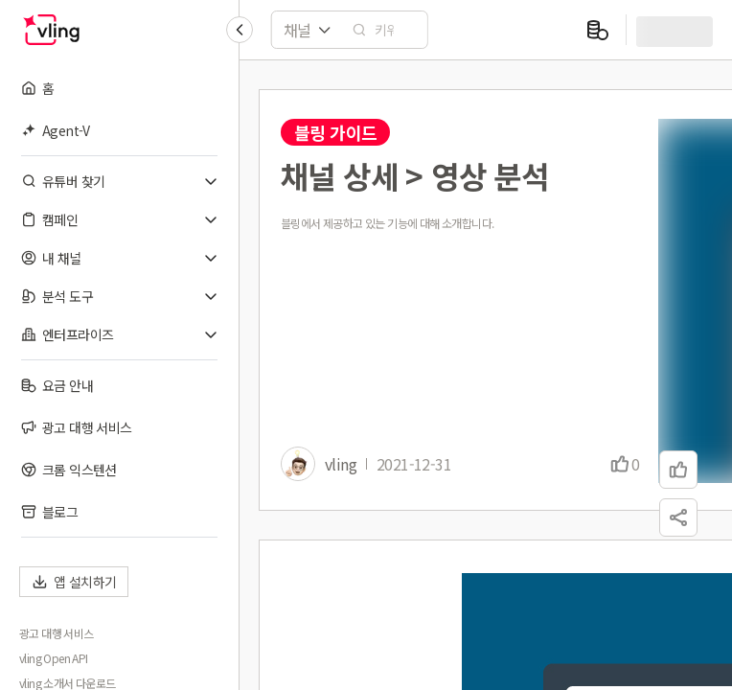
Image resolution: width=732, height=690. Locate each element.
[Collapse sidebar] (239, 29)
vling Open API (53, 658)
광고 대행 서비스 (56, 633)
